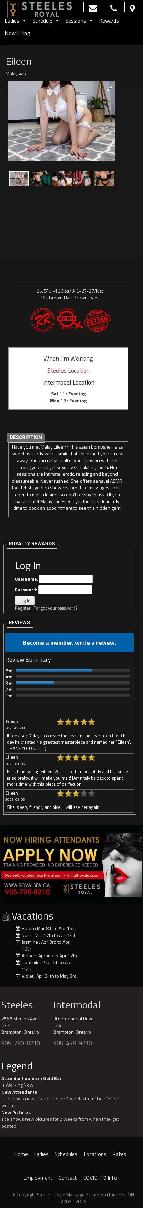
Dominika (31, 962)
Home (21, 1154)
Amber (28, 955)
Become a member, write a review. (69, 642)
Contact (68, 1178)
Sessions (79, 21)
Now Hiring (17, 33)
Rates (119, 1154)
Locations (95, 1154)
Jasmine (30, 941)
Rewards (109, 21)
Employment (38, 1178)
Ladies (16, 21)
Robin (28, 928)
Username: (54, 579)
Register (23, 608)
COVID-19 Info (100, 1178)
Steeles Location (68, 370)
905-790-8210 (20, 1043)
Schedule (46, 21)
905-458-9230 (72, 1043)
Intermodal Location (68, 382)
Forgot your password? (55, 608)
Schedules (66, 1154)
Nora (27, 935)
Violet (27, 975)
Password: (53, 589)
